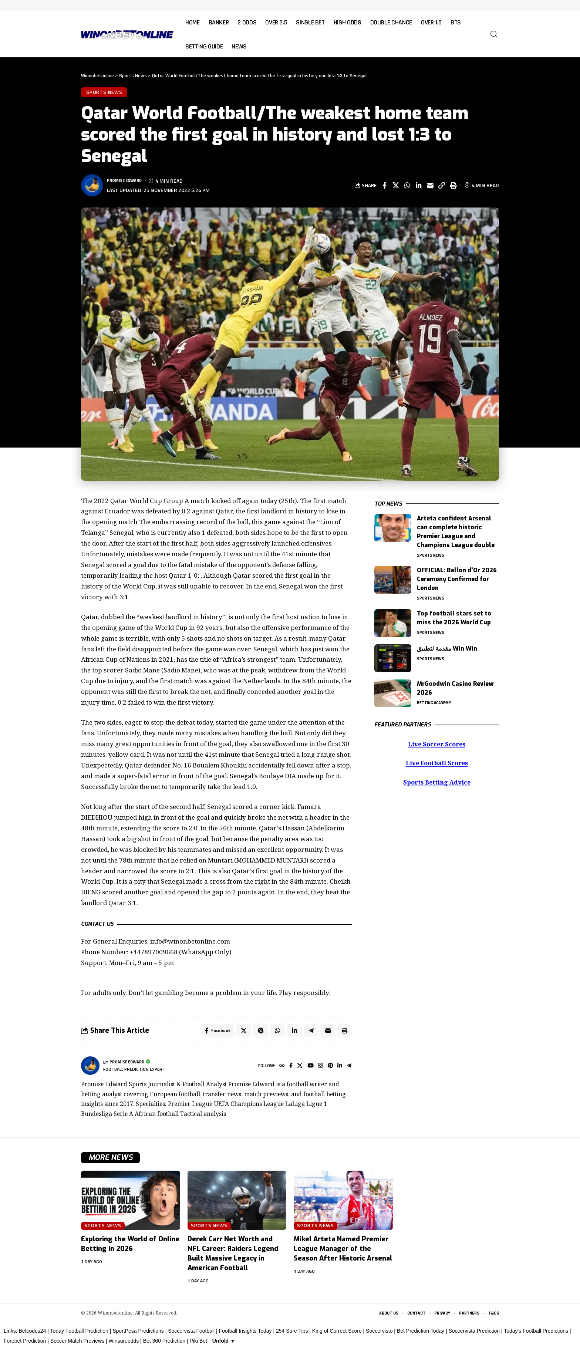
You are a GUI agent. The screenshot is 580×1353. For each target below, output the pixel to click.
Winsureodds (124, 1344)
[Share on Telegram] (309, 1032)
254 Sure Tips (292, 1334)
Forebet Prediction (25, 1344)
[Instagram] (317, 1068)
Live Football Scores (436, 762)
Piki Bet (198, 1344)
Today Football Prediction (79, 1334)
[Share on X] (396, 187)
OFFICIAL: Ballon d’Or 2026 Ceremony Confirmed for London (457, 576)
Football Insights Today (245, 1334)
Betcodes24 (32, 1334)
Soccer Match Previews (77, 1344)
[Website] (276, 1068)
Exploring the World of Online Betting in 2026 (130, 1247)
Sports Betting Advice (436, 781)
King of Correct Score (337, 1334)
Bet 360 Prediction (164, 1344)
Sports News (105, 93)
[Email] (430, 187)
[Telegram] (348, 1068)
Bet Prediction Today (420, 1334)
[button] (493, 34)
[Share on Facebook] (384, 187)
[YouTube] (307, 1068)
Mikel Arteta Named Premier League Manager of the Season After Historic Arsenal (343, 1252)
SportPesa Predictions (138, 1334)
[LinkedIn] (338, 1068)
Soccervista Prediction (474, 1334)
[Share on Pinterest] (257, 1032)
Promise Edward (128, 182)
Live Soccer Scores (437, 742)
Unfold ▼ (223, 1344)
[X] (296, 1068)
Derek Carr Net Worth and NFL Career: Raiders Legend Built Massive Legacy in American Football (233, 1256)
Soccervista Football (191, 1334)
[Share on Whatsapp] (407, 187)
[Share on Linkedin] (419, 187)
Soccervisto (379, 1334)
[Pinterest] (328, 1068)
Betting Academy (437, 701)
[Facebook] (286, 1068)
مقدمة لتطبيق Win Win (447, 647)
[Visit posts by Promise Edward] (90, 1068)
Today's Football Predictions (536, 1334)
